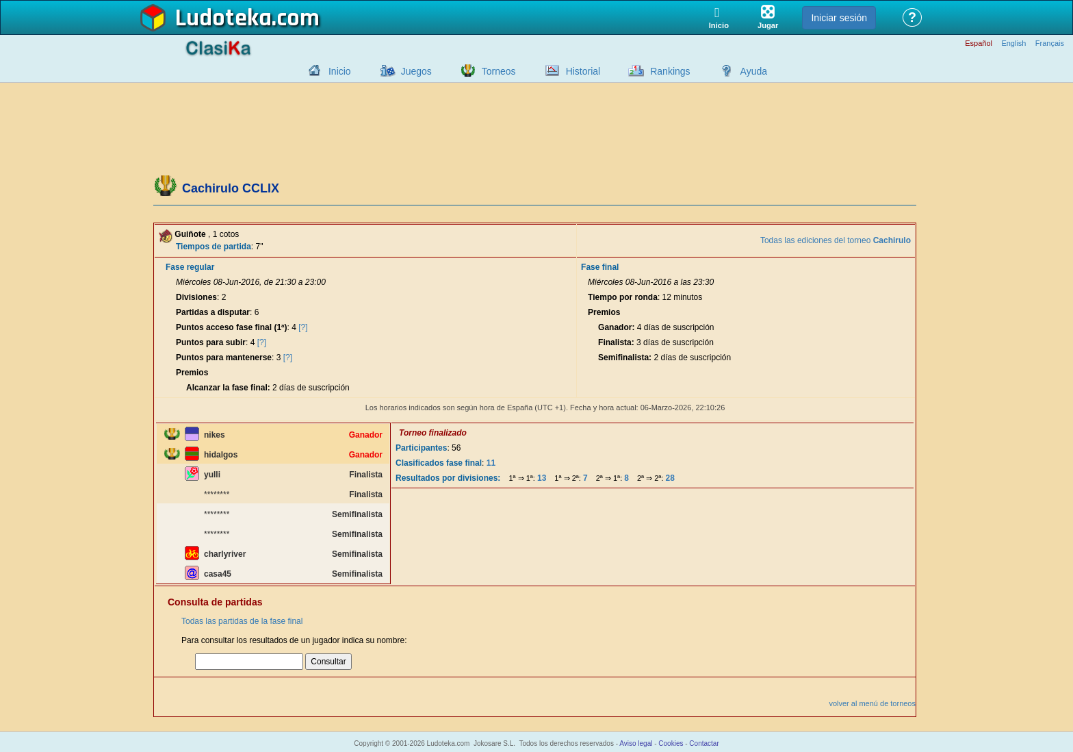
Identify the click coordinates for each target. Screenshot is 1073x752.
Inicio (339, 71)
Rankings (670, 71)
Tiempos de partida (213, 246)
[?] (302, 327)
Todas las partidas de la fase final (241, 621)
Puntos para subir (211, 342)
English (1013, 43)
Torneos (499, 71)
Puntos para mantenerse (224, 357)
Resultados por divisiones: (448, 478)
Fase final (600, 267)
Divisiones (196, 297)
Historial (583, 71)
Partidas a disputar (213, 312)
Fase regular (190, 267)
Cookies (670, 743)
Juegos (416, 71)
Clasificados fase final (439, 463)
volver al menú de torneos (872, 703)
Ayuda (753, 71)
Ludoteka (223, 18)
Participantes (421, 448)
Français (1049, 43)
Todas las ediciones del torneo (835, 240)
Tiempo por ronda (623, 297)
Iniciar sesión (839, 17)
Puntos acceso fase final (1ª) (231, 327)
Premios (192, 372)
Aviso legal (635, 743)
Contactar (704, 743)
